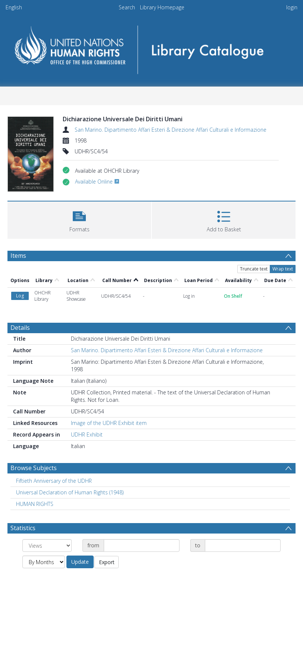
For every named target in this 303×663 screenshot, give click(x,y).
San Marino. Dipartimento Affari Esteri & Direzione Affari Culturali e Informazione (170, 129)
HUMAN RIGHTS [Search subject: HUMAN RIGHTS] (34, 503)
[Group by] (47, 545)
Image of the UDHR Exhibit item (109, 422)
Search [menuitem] (127, 7)
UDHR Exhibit (87, 434)
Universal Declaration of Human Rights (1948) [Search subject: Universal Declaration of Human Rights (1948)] (70, 492)
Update (80, 561)
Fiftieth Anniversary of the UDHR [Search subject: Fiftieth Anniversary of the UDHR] (54, 480)
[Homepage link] (151, 47)
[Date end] (243, 545)
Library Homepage (162, 7)
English (14, 7)
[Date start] (141, 545)
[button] (79, 219)
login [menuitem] (291, 7)
